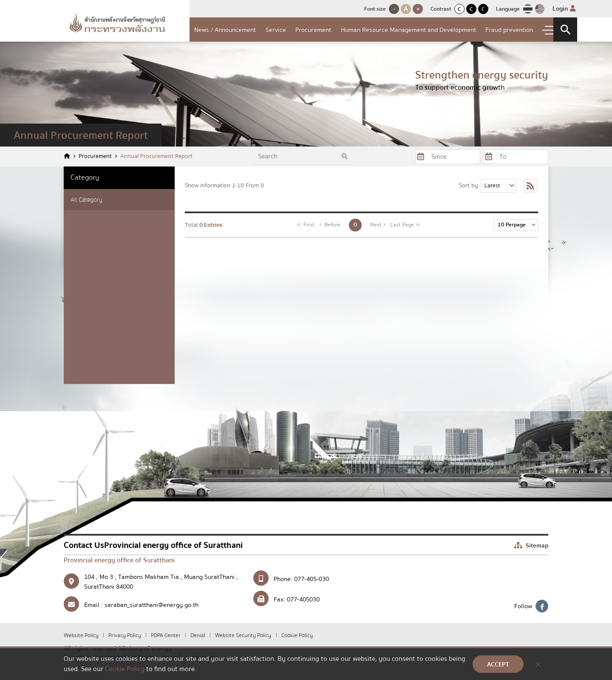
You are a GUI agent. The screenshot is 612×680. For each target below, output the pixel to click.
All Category (86, 200)
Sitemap (531, 545)
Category (85, 177)
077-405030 (303, 599)
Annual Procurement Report (156, 156)
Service (276, 30)
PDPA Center (166, 635)
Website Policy (82, 635)
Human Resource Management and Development (408, 30)
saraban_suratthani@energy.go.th (151, 605)
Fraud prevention (509, 30)
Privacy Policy (125, 635)
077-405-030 (311, 579)
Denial (198, 635)
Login (563, 8)
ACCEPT (498, 664)
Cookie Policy (297, 635)
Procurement (313, 30)
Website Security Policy (243, 635)
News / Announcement (225, 30)
